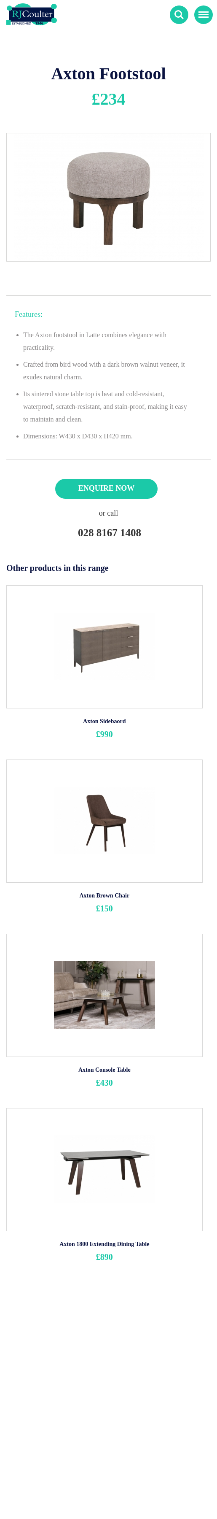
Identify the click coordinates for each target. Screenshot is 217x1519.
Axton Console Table (104, 1070)
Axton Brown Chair (104, 895)
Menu (201, 11)
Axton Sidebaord (104, 721)
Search (179, 14)
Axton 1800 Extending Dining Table (104, 1244)
